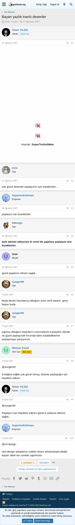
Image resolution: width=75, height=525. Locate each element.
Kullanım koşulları (21, 499)
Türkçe (7, 494)
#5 (72, 267)
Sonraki (44, 462)
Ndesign (17, 222)
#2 (72, 181)
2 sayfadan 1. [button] (28, 462)
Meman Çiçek (20, 347)
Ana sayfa (64, 499)
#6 (72, 294)
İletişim (6, 499)
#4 (72, 236)
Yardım (52, 499)
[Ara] (71, 4)
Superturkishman (23, 195)
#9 (72, 399)
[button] (4, 4)
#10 (71, 438)
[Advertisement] (37, 84)
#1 (72, 43)
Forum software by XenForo (26, 505)
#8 (72, 361)
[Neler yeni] (64, 4)
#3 (72, 208)
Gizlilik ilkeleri (40, 499)
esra (14, 167)
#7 (72, 326)
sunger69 (18, 281)
